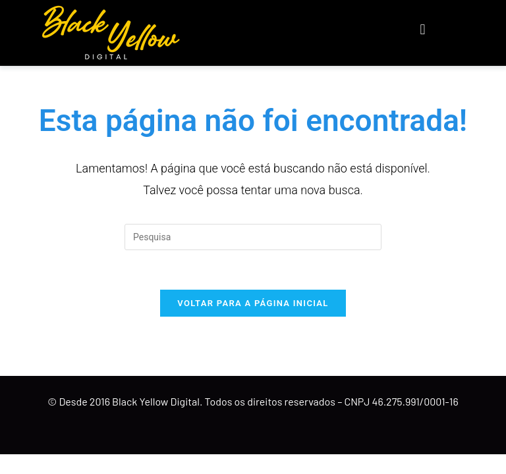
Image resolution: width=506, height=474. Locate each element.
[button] (422, 30)
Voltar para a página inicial (252, 303)
